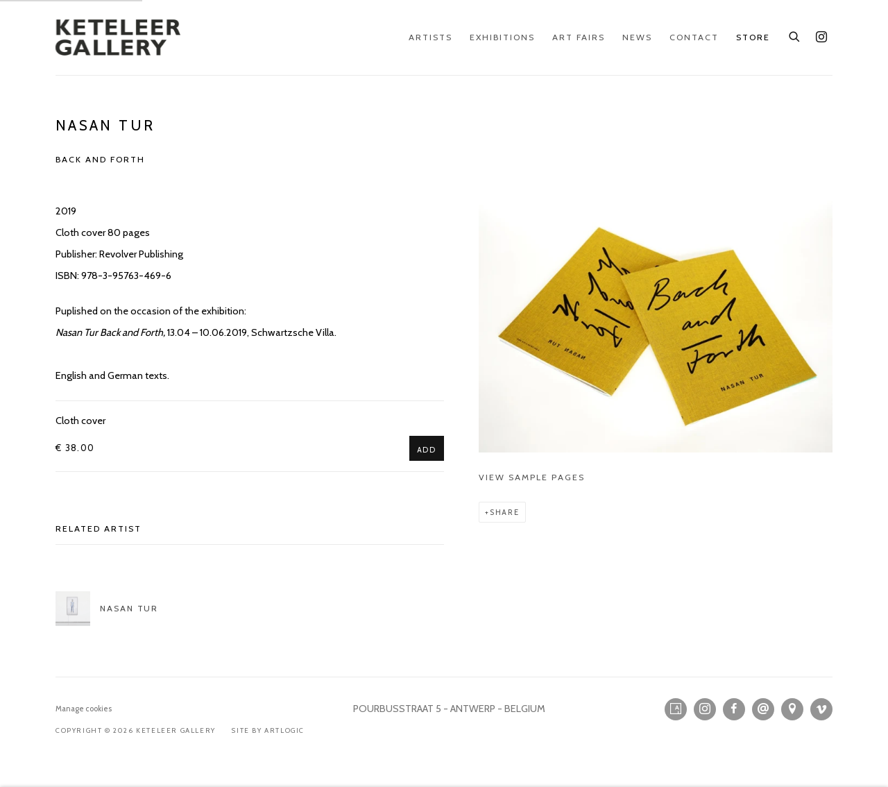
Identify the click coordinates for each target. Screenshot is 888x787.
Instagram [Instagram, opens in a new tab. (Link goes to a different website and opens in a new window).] (821, 37)
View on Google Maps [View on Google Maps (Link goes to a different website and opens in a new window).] (792, 709)
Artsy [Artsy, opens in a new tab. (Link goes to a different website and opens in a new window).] (676, 709)
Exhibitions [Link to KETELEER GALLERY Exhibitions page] (502, 37)
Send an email (763, 709)
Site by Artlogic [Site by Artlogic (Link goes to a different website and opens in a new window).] (268, 730)
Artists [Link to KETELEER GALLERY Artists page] (430, 37)
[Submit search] (795, 35)
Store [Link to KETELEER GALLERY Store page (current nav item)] (753, 37)
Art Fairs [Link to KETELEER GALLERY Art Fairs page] (578, 37)
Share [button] (505, 512)
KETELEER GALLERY (118, 37)
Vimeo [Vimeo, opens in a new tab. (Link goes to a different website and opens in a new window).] (821, 709)
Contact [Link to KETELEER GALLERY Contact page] (694, 37)
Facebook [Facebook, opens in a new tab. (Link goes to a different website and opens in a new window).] (734, 709)
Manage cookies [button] (84, 708)
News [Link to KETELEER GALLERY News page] (637, 37)
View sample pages (532, 477)
